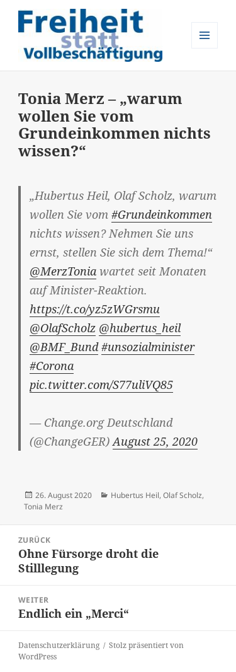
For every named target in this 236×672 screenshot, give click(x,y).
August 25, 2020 (155, 441)
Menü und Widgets (205, 48)
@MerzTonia (63, 271)
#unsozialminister (147, 346)
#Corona (52, 365)
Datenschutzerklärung (58, 645)
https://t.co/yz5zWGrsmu (95, 308)
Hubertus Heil (135, 495)
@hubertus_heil (140, 327)
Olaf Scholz (182, 495)
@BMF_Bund (64, 346)
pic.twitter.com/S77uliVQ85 (101, 384)
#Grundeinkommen (161, 214)
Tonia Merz (43, 506)
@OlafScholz (63, 327)
